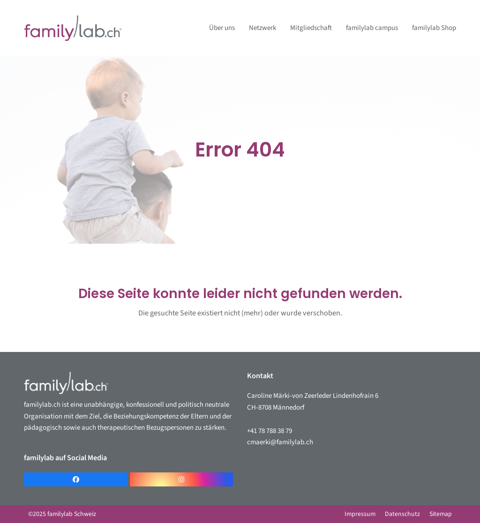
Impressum (360, 514)
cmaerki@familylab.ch (280, 442)
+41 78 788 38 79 (269, 431)
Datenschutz (402, 514)
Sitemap (440, 514)
